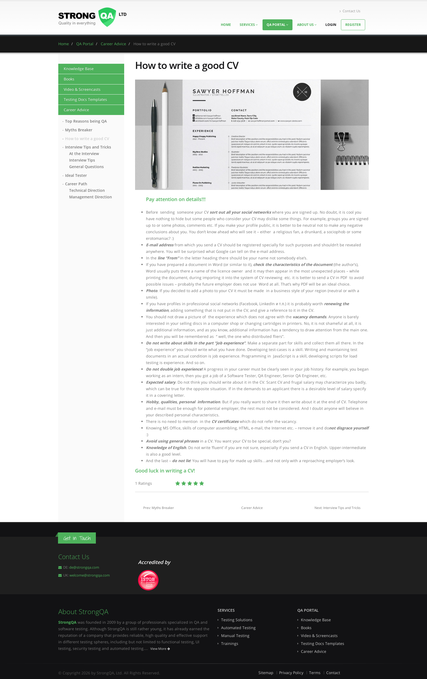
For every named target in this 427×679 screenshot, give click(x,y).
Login (330, 24)
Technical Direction (87, 190)
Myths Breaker (78, 129)
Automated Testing (238, 627)
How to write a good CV (87, 138)
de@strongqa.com (84, 567)
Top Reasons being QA (86, 121)
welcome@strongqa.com (89, 575)
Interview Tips (82, 160)
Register (353, 24)
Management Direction (90, 196)
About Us (307, 24)
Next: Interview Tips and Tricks (338, 507)
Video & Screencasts (82, 89)
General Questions (86, 166)
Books (69, 78)
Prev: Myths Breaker (158, 507)
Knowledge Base (79, 68)
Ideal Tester (76, 175)
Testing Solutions (236, 619)
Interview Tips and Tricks (88, 147)
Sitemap (265, 672)
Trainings (229, 643)
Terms (315, 672)
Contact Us (350, 11)
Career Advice (76, 109)
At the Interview (84, 153)
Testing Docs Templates (85, 99)
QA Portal (277, 24)
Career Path (76, 183)
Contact (333, 672)
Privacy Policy (291, 672)
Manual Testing (235, 635)
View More (160, 648)
